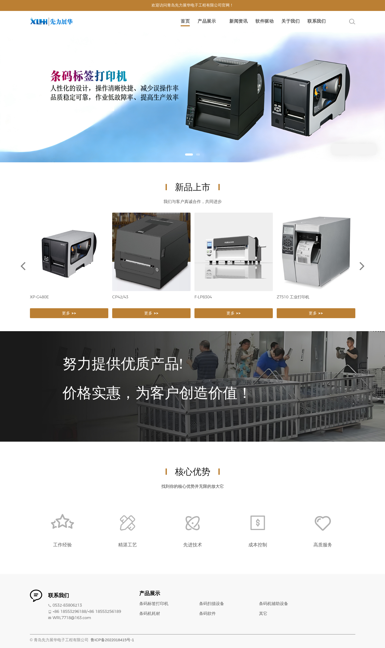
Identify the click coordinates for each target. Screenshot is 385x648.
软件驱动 (264, 21)
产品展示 (207, 21)
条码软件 (207, 614)
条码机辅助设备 (273, 604)
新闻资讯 (238, 21)
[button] (189, 154)
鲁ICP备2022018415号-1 (112, 640)
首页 (185, 21)
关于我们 (290, 21)
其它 (263, 614)
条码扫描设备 (211, 604)
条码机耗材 (149, 614)
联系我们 (316, 21)
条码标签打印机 (153, 604)
